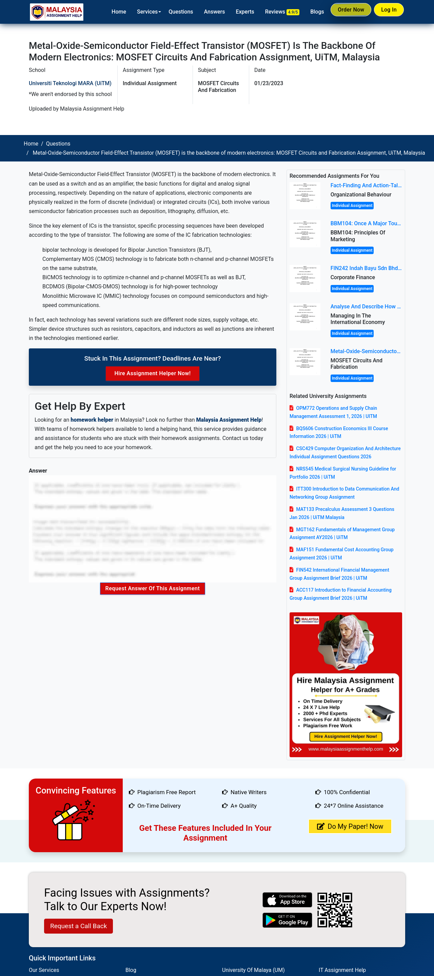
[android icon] (287, 920)
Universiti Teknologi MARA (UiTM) (70, 83)
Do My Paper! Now (350, 826)
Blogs (309, 11)
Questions (173, 11)
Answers (206, 11)
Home (111, 11)
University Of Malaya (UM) (253, 970)
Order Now (345, 11)
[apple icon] (287, 899)
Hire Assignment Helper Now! (152, 373)
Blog (130, 970)
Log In (387, 11)
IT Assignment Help (342, 970)
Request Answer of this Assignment (152, 588)
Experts (237, 11)
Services (139, 11)
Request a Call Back (78, 926)
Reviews (274, 11)
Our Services (44, 970)
